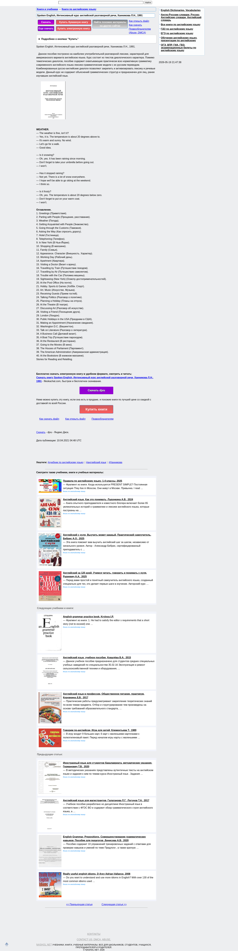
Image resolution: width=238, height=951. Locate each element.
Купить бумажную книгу (73, 22)
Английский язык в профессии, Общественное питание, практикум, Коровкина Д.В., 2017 (103, 696)
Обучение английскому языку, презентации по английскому (179, 39)
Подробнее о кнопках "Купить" (59, 39)
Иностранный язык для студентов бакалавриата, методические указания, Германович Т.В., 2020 (107, 765)
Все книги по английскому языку (180, 24)
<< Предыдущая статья (79, 904)
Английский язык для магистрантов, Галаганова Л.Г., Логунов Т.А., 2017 (106, 800)
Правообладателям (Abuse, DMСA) (140, 31)
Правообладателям (103, 419)
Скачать (46, 22)
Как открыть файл (139, 21)
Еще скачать (46, 28)
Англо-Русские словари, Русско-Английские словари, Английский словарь (181, 17)
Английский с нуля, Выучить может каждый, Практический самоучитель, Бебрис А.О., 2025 (107, 537)
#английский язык (96, 462)
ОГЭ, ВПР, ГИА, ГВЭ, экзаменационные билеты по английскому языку (178, 48)
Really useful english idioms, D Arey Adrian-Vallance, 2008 (96, 874)
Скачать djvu (96, 390)
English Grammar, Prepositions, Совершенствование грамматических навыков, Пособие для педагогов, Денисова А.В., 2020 (104, 838)
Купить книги (96, 409)
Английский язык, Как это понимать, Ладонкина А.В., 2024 (98, 499)
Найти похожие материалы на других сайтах (110, 24)
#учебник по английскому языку (65, 462)
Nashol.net (44, 944)
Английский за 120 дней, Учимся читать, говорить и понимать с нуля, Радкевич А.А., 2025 (105, 575)
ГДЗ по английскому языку (177, 29)
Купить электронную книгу (74, 28)
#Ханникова (115, 462)
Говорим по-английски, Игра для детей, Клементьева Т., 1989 (99, 730)
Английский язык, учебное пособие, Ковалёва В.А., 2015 (97, 657)
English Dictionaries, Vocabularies (181, 10)
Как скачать (135, 25)
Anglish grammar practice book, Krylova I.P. (88, 616)
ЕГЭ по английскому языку (177, 33)
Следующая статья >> (114, 904)
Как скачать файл (49, 419)
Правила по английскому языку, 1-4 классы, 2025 (92, 481)
